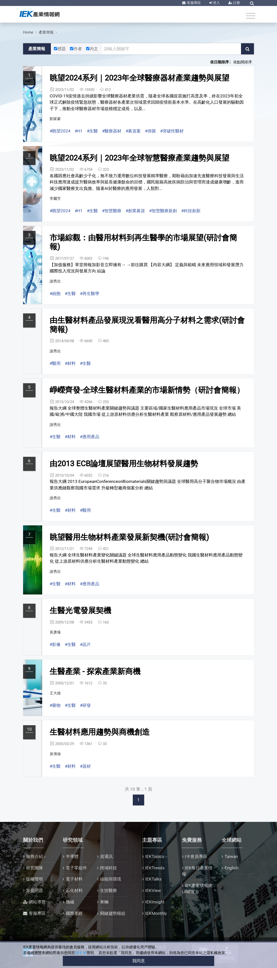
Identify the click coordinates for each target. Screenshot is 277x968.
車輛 (104, 901)
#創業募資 (135, 210)
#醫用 (55, 363)
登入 (216, 3)
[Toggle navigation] (250, 15)
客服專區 (193, 3)
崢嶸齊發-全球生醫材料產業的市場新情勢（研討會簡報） (147, 390)
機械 (70, 901)
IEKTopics (154, 856)
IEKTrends (155, 867)
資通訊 (106, 856)
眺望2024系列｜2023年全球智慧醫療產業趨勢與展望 (139, 158)
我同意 (138, 960)
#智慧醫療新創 (163, 210)
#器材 (85, 766)
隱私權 (80, 953)
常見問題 (34, 890)
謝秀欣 (55, 281)
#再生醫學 (89, 293)
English (231, 867)
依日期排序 (219, 62)
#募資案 (133, 130)
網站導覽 (37, 901)
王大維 (55, 693)
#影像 (55, 644)
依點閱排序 (242, 62)
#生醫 (92, 130)
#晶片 (85, 644)
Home (28, 32)
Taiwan (231, 856)
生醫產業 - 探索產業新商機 (95, 671)
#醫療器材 (111, 130)
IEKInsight (155, 901)
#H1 (79, 130)
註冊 (236, 3)
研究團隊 (34, 867)
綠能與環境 (110, 879)
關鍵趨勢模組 (112, 913)
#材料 (70, 363)
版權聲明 (34, 879)
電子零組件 (76, 867)
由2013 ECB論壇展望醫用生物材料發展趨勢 (124, 463)
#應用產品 (89, 436)
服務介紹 (34, 856)
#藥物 (55, 705)
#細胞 (55, 293)
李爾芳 (55, 198)
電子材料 (74, 879)
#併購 (150, 130)
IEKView (153, 890)
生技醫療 (108, 890)
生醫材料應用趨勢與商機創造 (100, 732)
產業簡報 (46, 32)
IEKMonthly (156, 913)
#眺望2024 (60, 130)
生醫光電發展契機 (80, 610)
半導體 (72, 856)
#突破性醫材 (172, 130)
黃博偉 (55, 754)
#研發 (85, 705)
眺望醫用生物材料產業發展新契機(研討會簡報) (129, 537)
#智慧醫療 (111, 210)
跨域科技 (108, 867)
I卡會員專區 (196, 856)
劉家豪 (55, 119)
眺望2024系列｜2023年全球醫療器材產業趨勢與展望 (139, 78)
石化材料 (74, 890)
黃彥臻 (55, 632)
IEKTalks (153, 879)
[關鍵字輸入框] (171, 49)
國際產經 (74, 913)
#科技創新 (191, 210)
